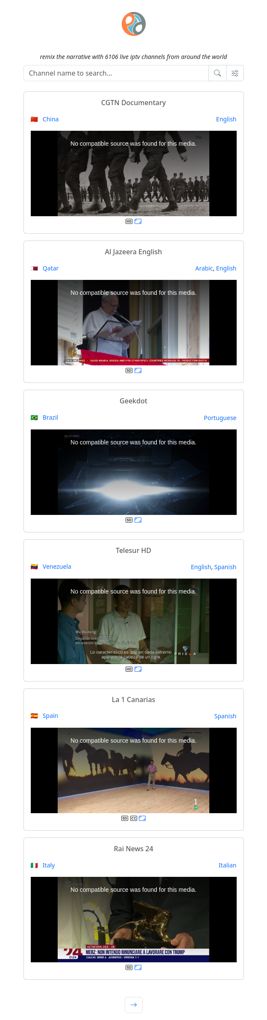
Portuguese (220, 418)
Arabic (204, 268)
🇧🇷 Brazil (45, 417)
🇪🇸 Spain (45, 715)
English (226, 119)
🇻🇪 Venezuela (51, 566)
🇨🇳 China (45, 119)
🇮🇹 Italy (43, 865)
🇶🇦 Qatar (45, 268)
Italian (227, 865)
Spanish (225, 567)
